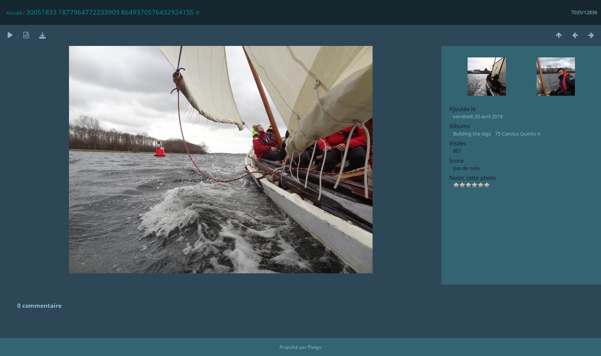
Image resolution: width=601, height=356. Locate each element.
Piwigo (315, 347)
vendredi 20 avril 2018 (477, 116)
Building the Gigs (472, 133)
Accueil (14, 12)
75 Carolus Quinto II (517, 133)
